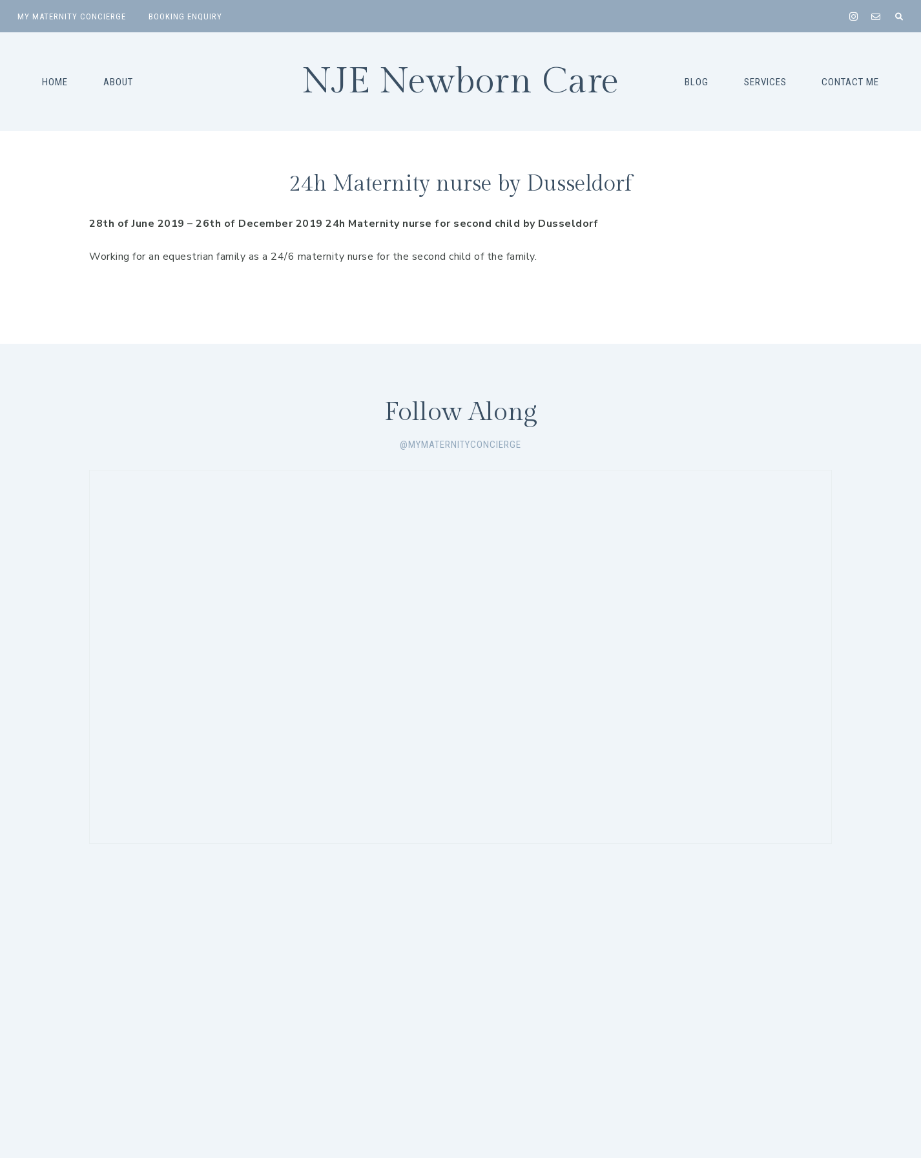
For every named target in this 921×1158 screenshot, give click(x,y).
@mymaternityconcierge (460, 444)
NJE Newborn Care (460, 82)
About (118, 82)
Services (765, 82)
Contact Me (850, 82)
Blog (697, 82)
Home (55, 82)
